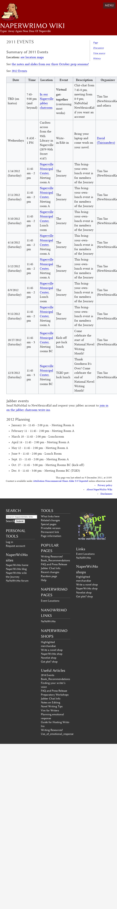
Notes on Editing (50, 702)
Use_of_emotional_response (57, 734)
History (97, 58)
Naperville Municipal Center (46, 169)
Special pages (48, 524)
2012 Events (19, 71)
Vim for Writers (50, 710)
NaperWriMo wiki (16, 572)
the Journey (12, 576)
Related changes (50, 520)
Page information (51, 536)
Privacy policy (105, 485)
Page (95, 42)
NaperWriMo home (17, 565)
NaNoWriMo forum (17, 580)
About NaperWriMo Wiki (99, 490)
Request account (15, 545)
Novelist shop (48, 657)
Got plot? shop (49, 661)
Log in (9, 542)
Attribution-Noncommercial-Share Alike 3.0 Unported (60, 481)
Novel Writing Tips (51, 706)
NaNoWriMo (48, 621)
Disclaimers (106, 494)
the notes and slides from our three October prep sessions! (50, 64)
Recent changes (50, 572)
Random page (49, 576)
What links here (50, 516)
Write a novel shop (51, 650)
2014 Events (47, 675)
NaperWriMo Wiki (32, 26)
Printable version (51, 528)
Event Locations (50, 600)
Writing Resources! (52, 556)
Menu (109, 5)
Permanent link (50, 532)
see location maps (32, 57)
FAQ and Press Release (54, 564)
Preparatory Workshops (55, 694)
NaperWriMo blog (16, 569)
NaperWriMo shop (51, 653)
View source (99, 53)
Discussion (98, 48)
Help (43, 580)
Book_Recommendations (55, 560)
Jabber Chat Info (50, 568)
